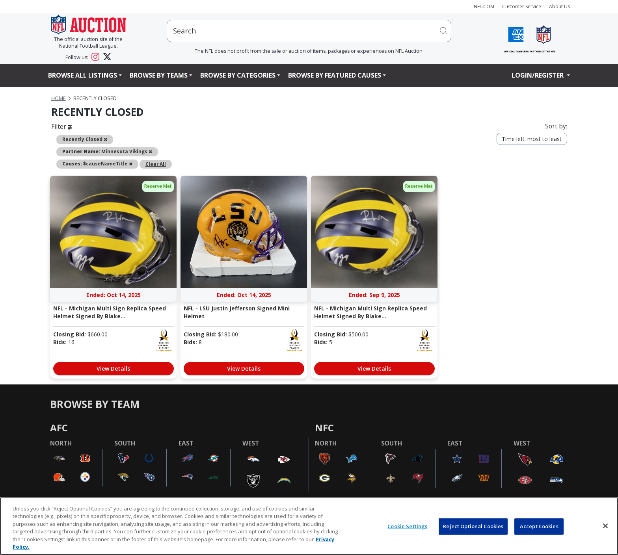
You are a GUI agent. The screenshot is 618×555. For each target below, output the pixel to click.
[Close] (605, 526)
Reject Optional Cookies (473, 526)
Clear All (155, 164)
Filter (61, 126)
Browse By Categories (237, 75)
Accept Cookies (539, 526)
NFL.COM (484, 6)
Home (58, 98)
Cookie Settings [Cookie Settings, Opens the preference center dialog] (407, 526)
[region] (309, 526)
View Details (113, 368)
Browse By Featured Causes (334, 75)
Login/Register (538, 75)
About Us (559, 6)
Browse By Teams (159, 75)
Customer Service (521, 6)
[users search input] (309, 31)
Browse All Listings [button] (82, 75)
